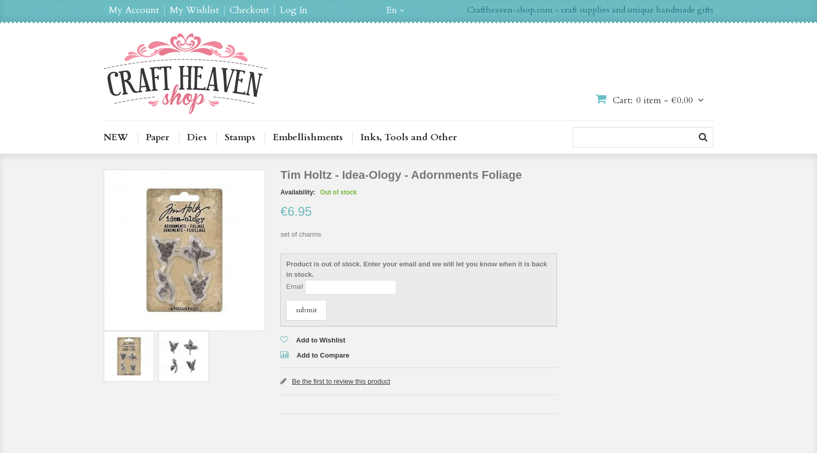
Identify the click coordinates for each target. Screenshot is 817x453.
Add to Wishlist (320, 340)
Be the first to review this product (341, 381)
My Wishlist (194, 10)
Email (294, 286)
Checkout (249, 10)
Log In (293, 10)
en (391, 10)
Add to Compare (322, 355)
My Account (134, 10)
